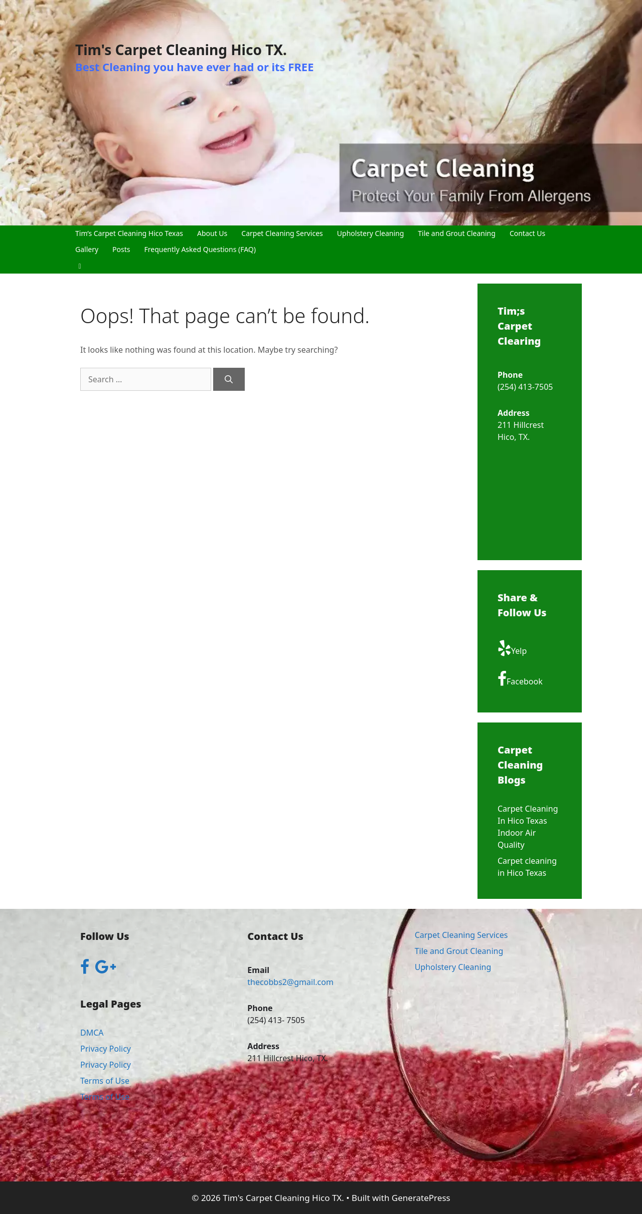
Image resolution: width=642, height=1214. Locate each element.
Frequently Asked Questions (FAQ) (200, 249)
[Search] (229, 379)
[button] (79, 266)
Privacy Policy (105, 1048)
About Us (212, 233)
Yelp (512, 648)
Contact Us (527, 233)
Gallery (86, 249)
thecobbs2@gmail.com (290, 982)
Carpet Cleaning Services (282, 233)
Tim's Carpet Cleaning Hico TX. (181, 49)
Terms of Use (104, 1080)
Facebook (520, 679)
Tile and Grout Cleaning (457, 233)
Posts (121, 249)
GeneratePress (421, 1197)
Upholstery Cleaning (370, 233)
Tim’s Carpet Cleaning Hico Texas (129, 233)
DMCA (92, 1032)
